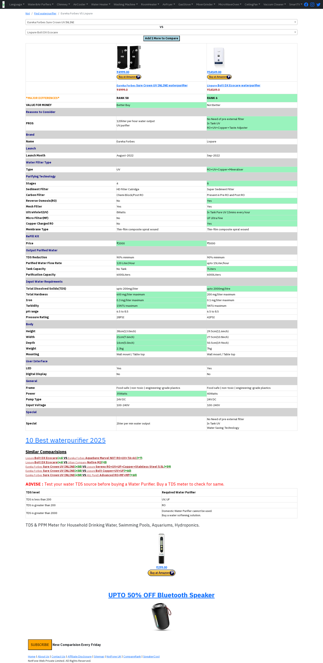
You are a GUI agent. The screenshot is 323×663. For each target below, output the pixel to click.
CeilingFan (251, 4)
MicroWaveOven (229, 4)
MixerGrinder (204, 4)
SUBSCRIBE (40, 645)
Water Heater (99, 4)
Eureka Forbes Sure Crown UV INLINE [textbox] (50, 22)
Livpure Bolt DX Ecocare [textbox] (42, 32)
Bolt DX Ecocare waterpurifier (233, 85)
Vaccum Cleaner (273, 4)
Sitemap (99, 656)
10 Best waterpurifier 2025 (66, 440)
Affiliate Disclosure (80, 656)
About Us (43, 656)
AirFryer (168, 4)
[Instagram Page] (313, 4)
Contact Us (58, 656)
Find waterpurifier (45, 13)
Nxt (28, 13)
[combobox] (161, 22)
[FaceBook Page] (307, 4)
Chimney (62, 4)
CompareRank (132, 656)
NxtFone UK (113, 656)
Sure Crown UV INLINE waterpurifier (152, 85)
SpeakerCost (151, 656)
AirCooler (79, 4)
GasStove (184, 4)
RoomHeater (149, 4)
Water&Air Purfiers (39, 4)
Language (15, 4)
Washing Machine (124, 4)
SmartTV (294, 4)
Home (31, 656)
